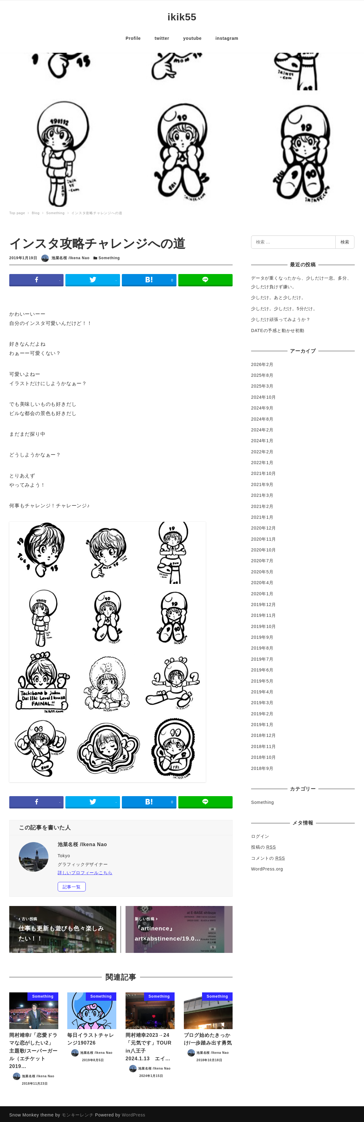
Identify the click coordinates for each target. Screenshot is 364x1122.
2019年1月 (262, 722)
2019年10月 (263, 623)
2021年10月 (263, 471)
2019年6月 (262, 667)
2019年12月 (263, 602)
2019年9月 (262, 635)
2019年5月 (262, 678)
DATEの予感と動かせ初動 (277, 328)
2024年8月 (262, 416)
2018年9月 (262, 765)
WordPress (133, 1112)
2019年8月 (262, 645)
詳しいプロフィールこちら (85, 870)
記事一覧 (72, 884)
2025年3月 (262, 383)
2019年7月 (262, 656)
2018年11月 (263, 744)
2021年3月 (262, 493)
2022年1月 (262, 460)
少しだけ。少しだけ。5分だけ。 (284, 306)
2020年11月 (263, 536)
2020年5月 (262, 569)
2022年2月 (262, 449)
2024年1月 (262, 438)
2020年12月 (263, 525)
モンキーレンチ (78, 1112)
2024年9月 (262, 405)
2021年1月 (262, 515)
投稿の (263, 844)
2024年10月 (263, 395)
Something (109, 256)
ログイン (260, 834)
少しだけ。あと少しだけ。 (278, 295)
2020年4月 (262, 580)
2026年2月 (262, 361)
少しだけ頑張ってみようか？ (280, 317)
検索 (345, 239)
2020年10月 (263, 547)
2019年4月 (262, 689)
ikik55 (182, 15)
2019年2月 (262, 711)
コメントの (268, 855)
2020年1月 (262, 591)
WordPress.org (267, 866)
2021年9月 (262, 482)
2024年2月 (262, 427)
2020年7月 (262, 558)
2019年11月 (263, 613)
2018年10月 (263, 755)
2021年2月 (262, 503)
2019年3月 (262, 700)
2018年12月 (263, 733)
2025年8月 (262, 373)
